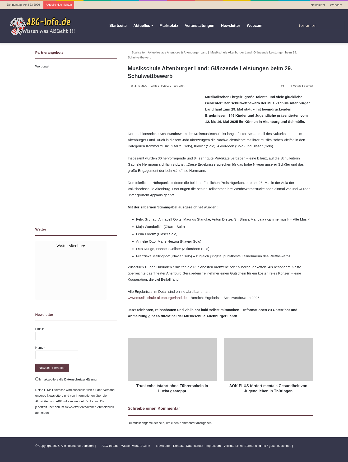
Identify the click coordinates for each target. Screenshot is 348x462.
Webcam (336, 5)
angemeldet (150, 423)
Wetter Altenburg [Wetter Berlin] (70, 245)
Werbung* (42, 66)
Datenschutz (194, 446)
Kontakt (178, 446)
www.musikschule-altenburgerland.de (157, 298)
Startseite (118, 26)
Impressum (213, 446)
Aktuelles (141, 26)
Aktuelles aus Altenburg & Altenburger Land (177, 52)
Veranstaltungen (199, 26)
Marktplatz (168, 26)
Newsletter (318, 5)
